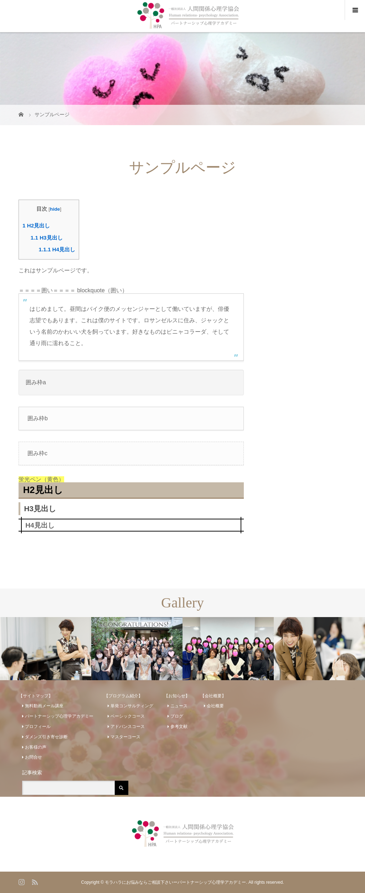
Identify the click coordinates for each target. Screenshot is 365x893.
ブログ (176, 716)
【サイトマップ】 (36, 695)
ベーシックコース (127, 716)
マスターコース (125, 736)
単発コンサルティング (131, 705)
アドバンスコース (127, 726)
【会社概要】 (213, 695)
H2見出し (36, 225)
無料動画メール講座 (44, 705)
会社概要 (215, 705)
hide (55, 209)
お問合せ (33, 757)
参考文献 (178, 726)
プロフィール (38, 726)
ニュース (178, 705)
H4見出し (57, 249)
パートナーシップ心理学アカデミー (59, 716)
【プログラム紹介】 (123, 695)
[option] (45, 648)
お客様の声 (35, 747)
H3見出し (47, 238)
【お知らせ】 (177, 695)
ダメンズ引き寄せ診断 (46, 736)
